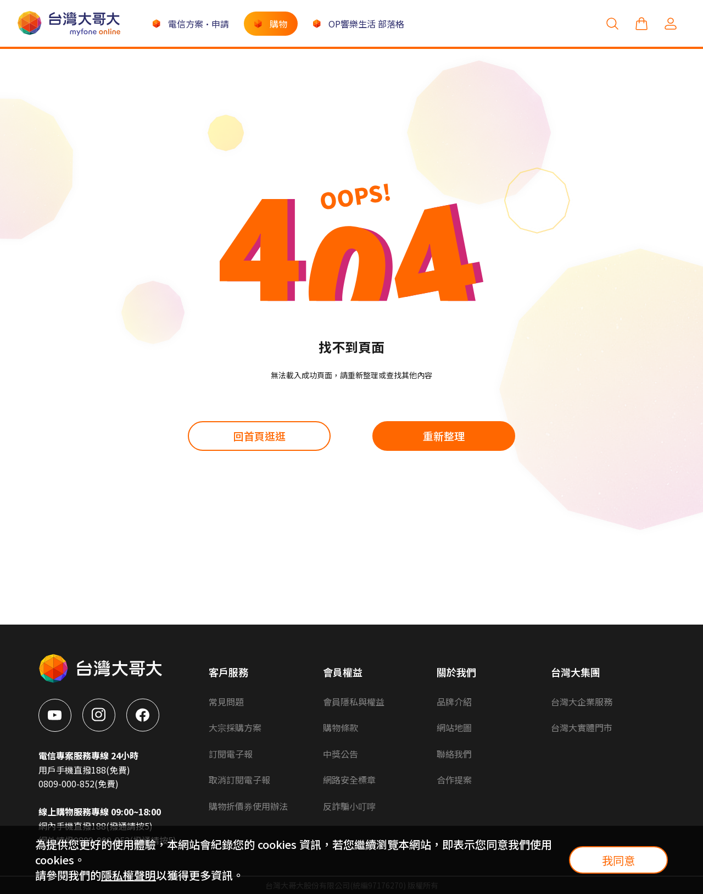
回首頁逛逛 (259, 435)
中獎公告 (340, 753)
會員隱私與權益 (353, 701)
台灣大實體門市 (581, 727)
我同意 (618, 860)
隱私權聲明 (128, 875)
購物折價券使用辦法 (248, 806)
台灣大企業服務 (581, 701)
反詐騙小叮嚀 (349, 806)
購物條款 (340, 727)
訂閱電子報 (231, 753)
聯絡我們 (454, 753)
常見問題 (226, 701)
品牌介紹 (454, 701)
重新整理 (444, 435)
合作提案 (454, 779)
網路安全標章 (349, 779)
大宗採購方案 (235, 727)
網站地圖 (454, 727)
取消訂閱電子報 (239, 779)
